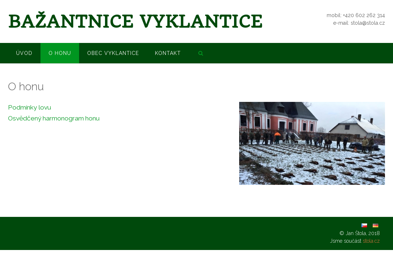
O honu (59, 53)
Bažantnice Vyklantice (135, 21)
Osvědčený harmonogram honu (54, 118)
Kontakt (168, 53)
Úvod (24, 53)
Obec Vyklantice (113, 53)
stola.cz (371, 241)
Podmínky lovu (29, 107)
